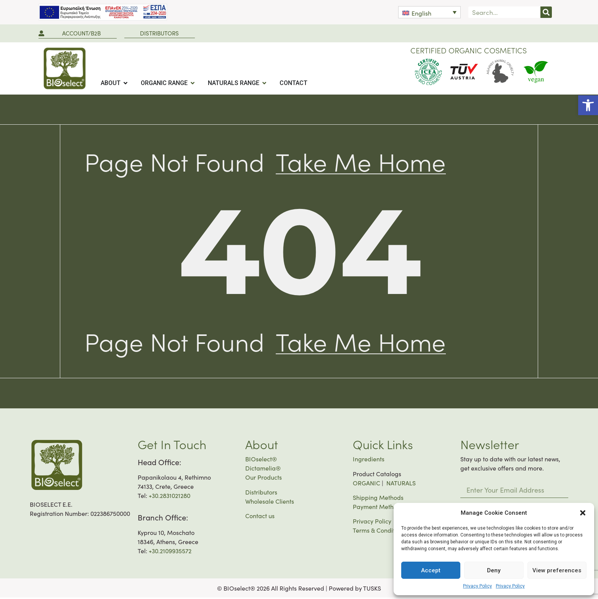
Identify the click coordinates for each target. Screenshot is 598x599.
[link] (588, 105)
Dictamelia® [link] (263, 469)
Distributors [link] (261, 493)
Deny (493, 570)
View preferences (556, 570)
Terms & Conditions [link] (379, 531)
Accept (430, 570)
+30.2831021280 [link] (169, 497)
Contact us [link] (260, 517)
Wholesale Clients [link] (269, 502)
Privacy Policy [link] (477, 586)
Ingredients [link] (368, 460)
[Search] (546, 12)
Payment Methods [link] (378, 508)
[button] (583, 513)
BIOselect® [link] (261, 460)
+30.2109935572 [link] (170, 552)
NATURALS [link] (401, 484)
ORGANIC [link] (366, 484)
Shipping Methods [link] (378, 499)
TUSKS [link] (372, 589)
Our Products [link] (263, 478)
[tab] (115, 83)
